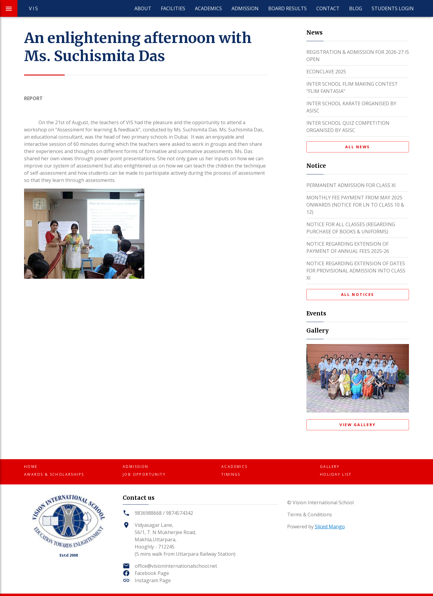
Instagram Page (153, 580)
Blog (355, 8)
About (142, 8)
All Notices (357, 294)
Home (31, 466)
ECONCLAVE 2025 (326, 71)
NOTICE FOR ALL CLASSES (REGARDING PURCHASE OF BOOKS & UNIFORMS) (350, 228)
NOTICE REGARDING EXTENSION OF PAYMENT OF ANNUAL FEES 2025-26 (347, 247)
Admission (245, 8)
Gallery (330, 466)
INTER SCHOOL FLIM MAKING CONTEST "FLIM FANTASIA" (352, 87)
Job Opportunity (144, 474)
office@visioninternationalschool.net (176, 566)
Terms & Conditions (309, 514)
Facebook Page (152, 573)
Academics (208, 8)
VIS (34, 8)
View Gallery (357, 424)
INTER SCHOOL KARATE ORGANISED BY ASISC (351, 107)
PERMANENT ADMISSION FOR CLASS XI (351, 185)
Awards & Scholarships (54, 474)
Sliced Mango (330, 526)
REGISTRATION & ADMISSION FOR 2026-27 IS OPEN (357, 56)
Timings (231, 474)
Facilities (173, 8)
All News (357, 146)
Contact (327, 8)
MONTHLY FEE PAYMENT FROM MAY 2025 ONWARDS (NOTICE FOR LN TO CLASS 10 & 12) (355, 204)
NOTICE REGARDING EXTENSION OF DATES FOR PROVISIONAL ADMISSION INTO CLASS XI (355, 270)
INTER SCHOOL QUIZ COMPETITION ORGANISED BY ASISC (347, 127)
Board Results (287, 8)
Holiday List (336, 474)
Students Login (393, 8)
